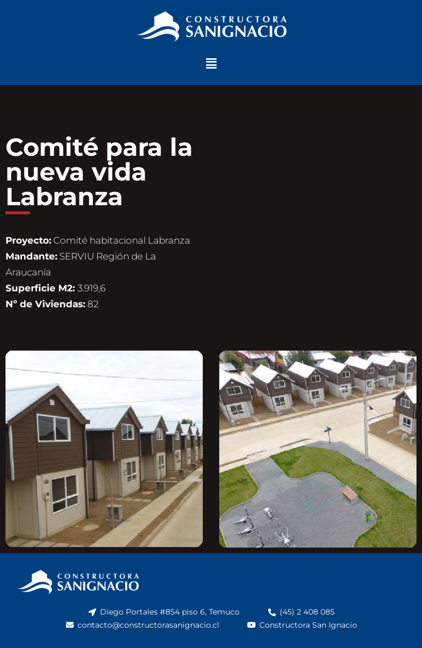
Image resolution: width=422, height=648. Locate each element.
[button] (211, 63)
